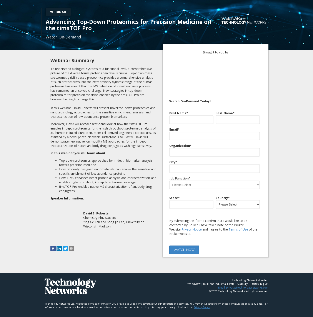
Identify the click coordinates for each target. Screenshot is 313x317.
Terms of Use (238, 210)
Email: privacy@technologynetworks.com (243, 285)
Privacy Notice (191, 210)
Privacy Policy (202, 305)
